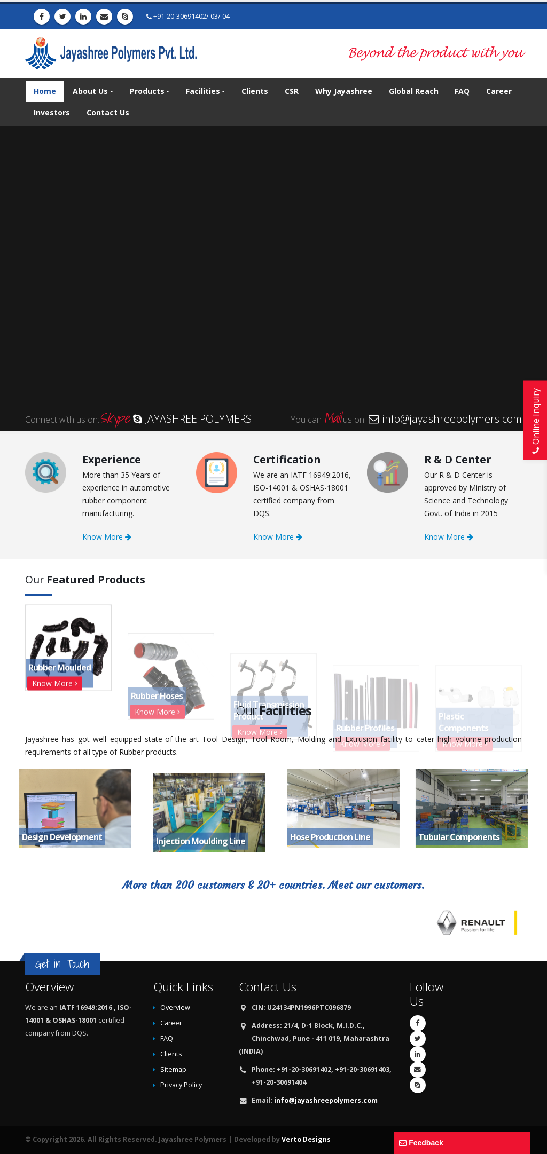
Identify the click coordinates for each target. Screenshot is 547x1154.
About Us (90, 91)
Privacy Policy (181, 1084)
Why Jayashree (343, 91)
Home (45, 91)
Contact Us (108, 112)
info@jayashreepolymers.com (326, 1100)
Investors (52, 112)
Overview (175, 1007)
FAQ (462, 91)
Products (147, 91)
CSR (292, 91)
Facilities (203, 91)
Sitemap (173, 1069)
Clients (254, 91)
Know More (106, 537)
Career (499, 91)
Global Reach (414, 91)
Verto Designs (306, 1139)
